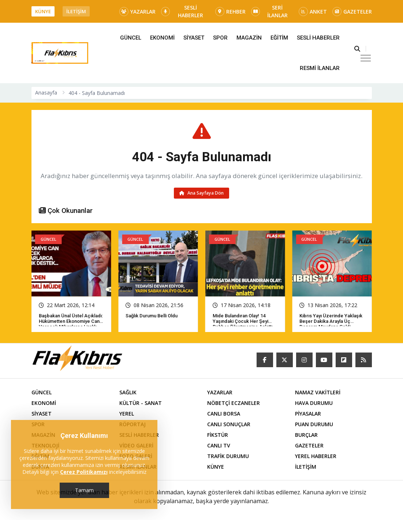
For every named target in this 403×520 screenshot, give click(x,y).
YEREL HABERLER (315, 456)
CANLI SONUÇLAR (228, 424)
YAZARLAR (137, 11)
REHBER (230, 11)
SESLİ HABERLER (182, 11)
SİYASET (193, 37)
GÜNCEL (130, 37)
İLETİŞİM (76, 11)
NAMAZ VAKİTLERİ (317, 392)
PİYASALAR (308, 413)
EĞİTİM (279, 37)
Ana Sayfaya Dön (201, 193)
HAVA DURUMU (314, 402)
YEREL (126, 413)
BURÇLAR (306, 434)
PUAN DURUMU (314, 424)
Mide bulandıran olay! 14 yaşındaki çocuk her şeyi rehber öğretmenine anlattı (243, 321)
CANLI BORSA (223, 413)
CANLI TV (218, 445)
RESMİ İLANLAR (320, 68)
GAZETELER (352, 11)
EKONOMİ (162, 37)
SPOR (220, 37)
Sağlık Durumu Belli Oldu (152, 315)
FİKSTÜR (217, 434)
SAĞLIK (128, 392)
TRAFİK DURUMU (228, 456)
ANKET (313, 11)
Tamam (84, 490)
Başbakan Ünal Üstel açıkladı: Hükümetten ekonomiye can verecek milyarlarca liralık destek (71, 324)
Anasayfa (46, 92)
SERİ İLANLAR (269, 11)
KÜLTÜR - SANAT (140, 402)
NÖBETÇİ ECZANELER (233, 402)
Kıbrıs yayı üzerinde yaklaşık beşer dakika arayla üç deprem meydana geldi (330, 321)
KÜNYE (43, 11)
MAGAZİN (249, 37)
